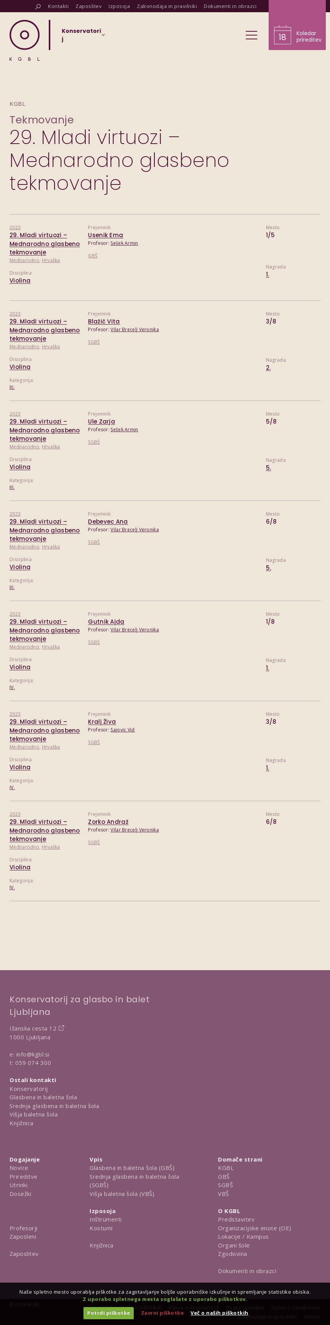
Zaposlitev (24, 1253)
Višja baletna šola (34, 1114)
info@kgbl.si (33, 1054)
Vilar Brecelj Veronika (135, 329)
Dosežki (21, 1193)
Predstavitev (236, 1219)
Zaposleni (23, 1236)
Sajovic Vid (123, 729)
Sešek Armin (124, 243)
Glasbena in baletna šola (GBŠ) (132, 1167)
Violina (20, 281)
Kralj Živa (102, 722)
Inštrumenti (106, 1219)
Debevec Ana (108, 522)
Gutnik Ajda (106, 622)
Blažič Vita (104, 321)
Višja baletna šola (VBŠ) (122, 1193)
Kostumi (101, 1228)
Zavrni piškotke (162, 1312)
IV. (12, 687)
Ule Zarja (101, 421)
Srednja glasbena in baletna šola (54, 1106)
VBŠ (223, 1193)
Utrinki (19, 1185)
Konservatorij (29, 1088)
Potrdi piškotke (108, 1312)
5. (268, 468)
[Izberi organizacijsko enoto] (81, 37)
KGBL (226, 1167)
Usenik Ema (105, 235)
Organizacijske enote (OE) (255, 1228)
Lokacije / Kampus (243, 1236)
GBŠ (93, 255)
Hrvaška (51, 260)
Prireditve (24, 1176)
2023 (15, 227)
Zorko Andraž (108, 822)
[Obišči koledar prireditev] (297, 25)
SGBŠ (94, 342)
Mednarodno (24, 260)
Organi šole (234, 1245)
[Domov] (25, 40)
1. (267, 274)
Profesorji (24, 1228)
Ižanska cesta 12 (33, 1028)
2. (268, 368)
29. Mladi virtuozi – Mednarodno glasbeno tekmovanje (45, 243)
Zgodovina (232, 1253)
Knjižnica (22, 1123)
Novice (19, 1167)
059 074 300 (33, 1062)
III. (12, 387)
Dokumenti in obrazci (247, 1271)
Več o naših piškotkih (219, 1312)
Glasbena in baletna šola (43, 1097)
